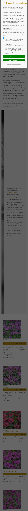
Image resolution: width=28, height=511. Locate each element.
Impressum (9, 64)
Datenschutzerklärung (16, 64)
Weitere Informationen (14, 65)
